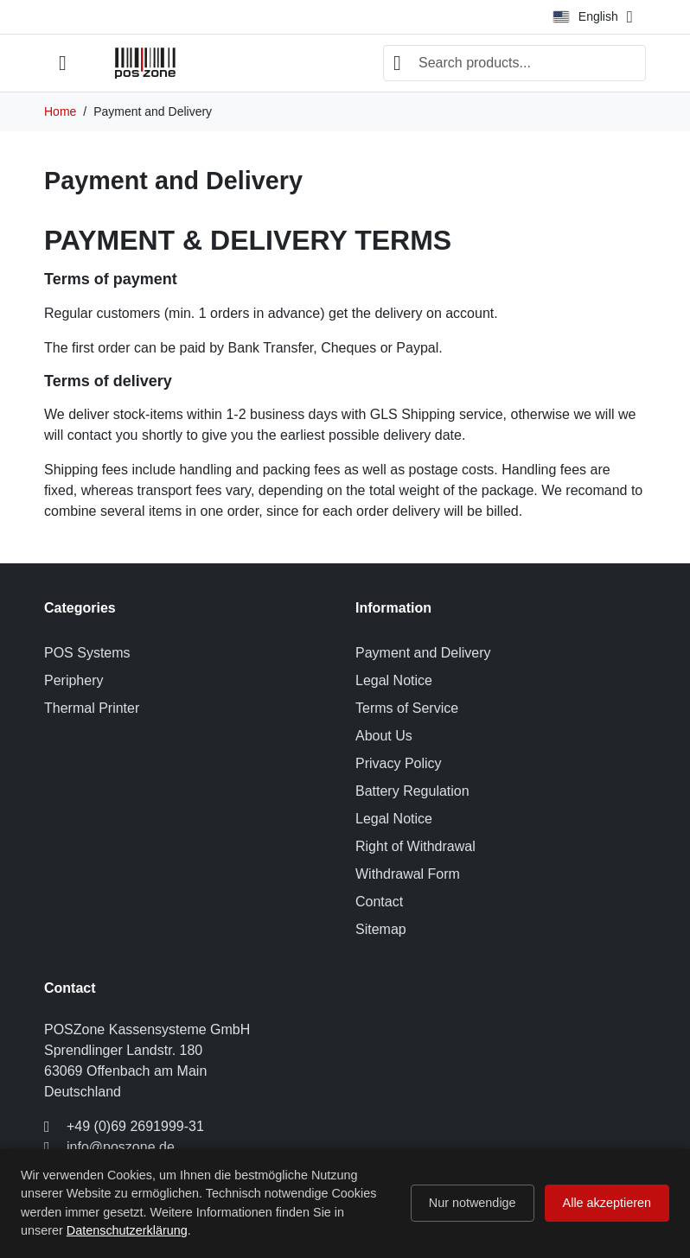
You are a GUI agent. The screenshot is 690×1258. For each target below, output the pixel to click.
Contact (379, 901)
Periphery (73, 680)
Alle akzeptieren (607, 1203)
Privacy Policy (398, 763)
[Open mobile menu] (62, 63)
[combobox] (514, 63)
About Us (383, 735)
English (585, 16)
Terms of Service (406, 708)
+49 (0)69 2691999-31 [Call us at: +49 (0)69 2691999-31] (135, 1126)
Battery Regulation (412, 791)
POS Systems (87, 652)
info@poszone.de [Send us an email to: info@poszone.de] (121, 1147)
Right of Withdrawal (415, 846)
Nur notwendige (472, 1203)
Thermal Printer (91, 708)
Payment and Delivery (423, 652)
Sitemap (380, 929)
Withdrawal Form (407, 874)
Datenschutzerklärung (127, 1230)
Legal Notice (393, 680)
